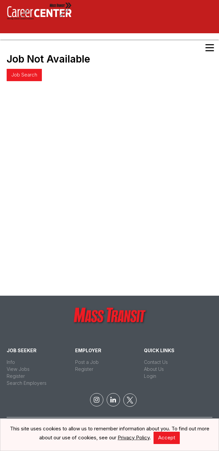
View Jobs (18, 369)
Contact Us (156, 362)
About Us (154, 369)
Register (16, 376)
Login (150, 376)
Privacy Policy (134, 437)
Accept (166, 437)
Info (11, 362)
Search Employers (27, 383)
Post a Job (87, 362)
